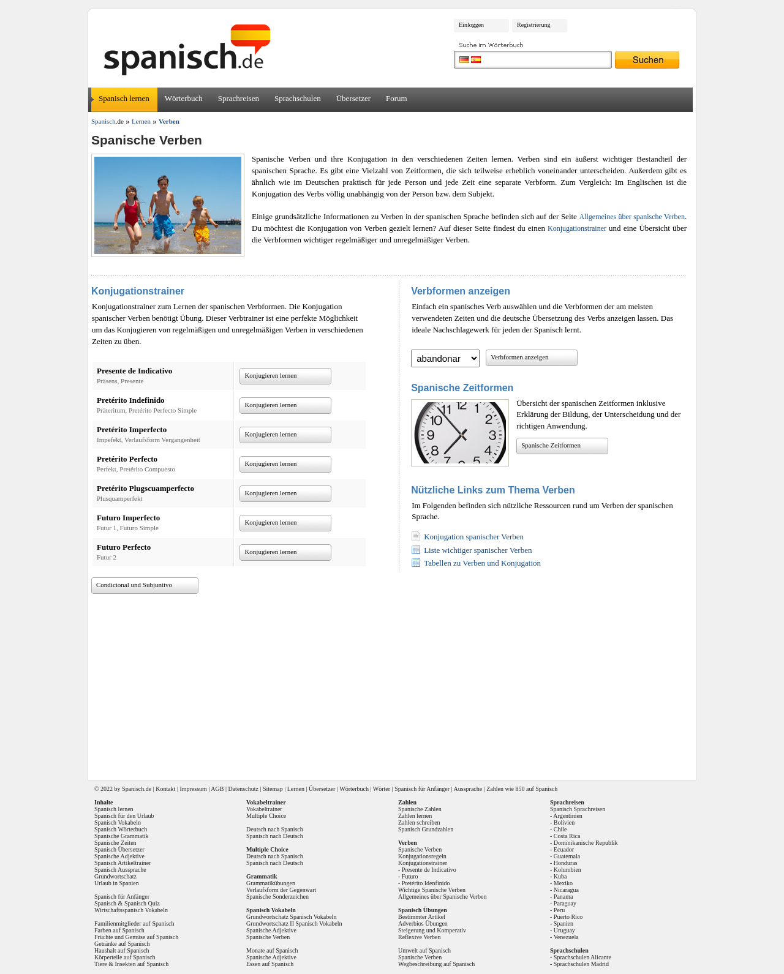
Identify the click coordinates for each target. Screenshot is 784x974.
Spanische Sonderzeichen (277, 896)
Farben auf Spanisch (119, 930)
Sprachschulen (297, 98)
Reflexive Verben (419, 937)
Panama (563, 896)
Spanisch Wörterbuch (120, 829)
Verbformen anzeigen (519, 357)
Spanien (563, 923)
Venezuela (566, 937)
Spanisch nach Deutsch (274, 836)
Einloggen (471, 24)
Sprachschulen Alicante (582, 957)
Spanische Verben (268, 937)
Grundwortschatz (115, 876)
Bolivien (564, 822)
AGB (217, 788)
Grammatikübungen (270, 883)
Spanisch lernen (124, 98)
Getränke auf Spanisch (122, 943)
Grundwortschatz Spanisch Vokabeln (291, 916)
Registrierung (533, 24)
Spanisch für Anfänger (422, 788)
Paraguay (565, 903)
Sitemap (273, 788)
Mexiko (563, 883)
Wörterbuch (184, 98)
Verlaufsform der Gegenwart (281, 889)
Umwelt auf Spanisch (424, 950)
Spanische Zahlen (420, 809)
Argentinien (567, 815)
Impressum (192, 788)
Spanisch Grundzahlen (425, 829)
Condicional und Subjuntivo (134, 584)
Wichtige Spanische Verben (432, 889)
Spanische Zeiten (115, 842)
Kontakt (165, 788)
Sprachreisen (238, 98)
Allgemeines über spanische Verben (631, 216)
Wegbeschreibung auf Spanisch (436, 964)
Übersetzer (353, 98)
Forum (396, 98)
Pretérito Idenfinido (426, 883)
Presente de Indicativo (429, 869)
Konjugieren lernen (270, 375)
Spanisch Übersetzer (119, 849)
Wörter (381, 788)
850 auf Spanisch (536, 788)
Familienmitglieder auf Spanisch (134, 923)
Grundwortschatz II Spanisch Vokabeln (294, 923)
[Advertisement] (396, 682)
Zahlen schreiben (419, 822)
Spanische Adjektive (119, 856)
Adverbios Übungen (423, 923)
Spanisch (133, 788)
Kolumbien (567, 869)
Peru (559, 910)
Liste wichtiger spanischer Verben (478, 550)
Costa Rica (567, 836)
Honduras (566, 863)
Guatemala (567, 856)
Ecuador (564, 849)
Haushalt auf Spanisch (121, 950)
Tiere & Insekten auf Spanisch (131, 964)
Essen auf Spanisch (269, 964)
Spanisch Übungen (422, 910)
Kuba (560, 876)
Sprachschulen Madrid (581, 964)
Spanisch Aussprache (120, 869)
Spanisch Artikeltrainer (122, 863)
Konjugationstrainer (577, 228)
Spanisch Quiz (142, 903)
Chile (560, 829)
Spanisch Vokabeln (117, 822)
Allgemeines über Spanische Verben (442, 896)
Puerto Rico (568, 916)
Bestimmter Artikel (421, 916)
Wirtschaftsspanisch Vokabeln (131, 910)
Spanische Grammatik (121, 836)
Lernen (295, 788)
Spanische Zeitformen (551, 445)
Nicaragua (566, 889)
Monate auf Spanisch (272, 950)
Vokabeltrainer (264, 809)
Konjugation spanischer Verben (474, 536)
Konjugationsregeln (422, 856)
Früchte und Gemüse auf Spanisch (136, 937)
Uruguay (564, 930)
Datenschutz (243, 788)
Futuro (410, 876)
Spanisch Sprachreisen (577, 809)
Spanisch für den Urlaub (124, 815)
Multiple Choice (266, 815)
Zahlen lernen (415, 815)
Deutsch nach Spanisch (274, 829)
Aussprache (468, 788)
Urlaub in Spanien (116, 883)
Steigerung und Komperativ (432, 930)
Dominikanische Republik (586, 842)
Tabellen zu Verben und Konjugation (482, 563)
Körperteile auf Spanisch (124, 957)
